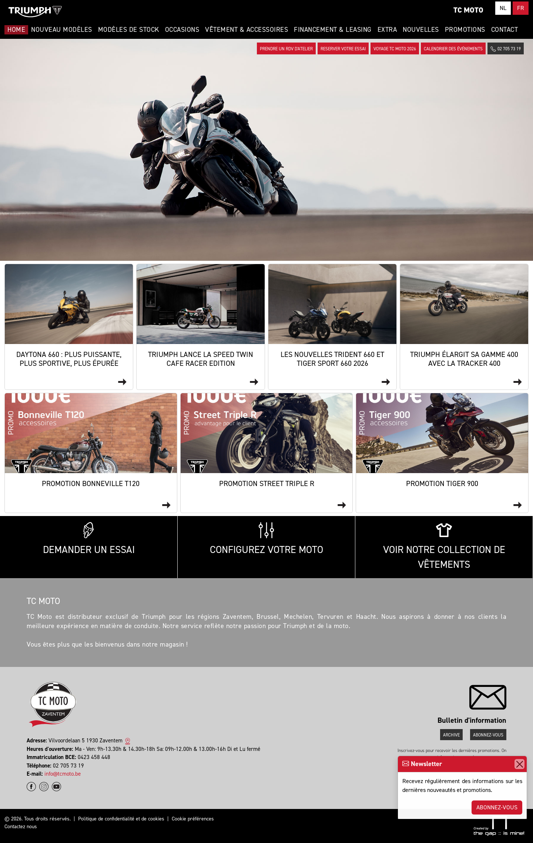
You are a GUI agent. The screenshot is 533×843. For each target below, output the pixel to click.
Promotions (465, 29)
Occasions (182, 29)
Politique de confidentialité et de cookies (121, 818)
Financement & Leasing (333, 29)
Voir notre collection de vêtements (444, 546)
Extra (387, 29)
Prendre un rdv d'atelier (286, 49)
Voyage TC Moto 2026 (394, 49)
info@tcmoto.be (62, 774)
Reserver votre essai (343, 49)
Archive (451, 735)
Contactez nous (20, 826)
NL (503, 8)
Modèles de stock (128, 29)
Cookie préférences (193, 818)
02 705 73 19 (505, 49)
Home (16, 29)
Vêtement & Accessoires (246, 29)
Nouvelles (421, 29)
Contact (504, 29)
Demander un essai (89, 539)
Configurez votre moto (266, 539)
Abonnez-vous (496, 807)
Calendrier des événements (453, 49)
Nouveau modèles (61, 29)
